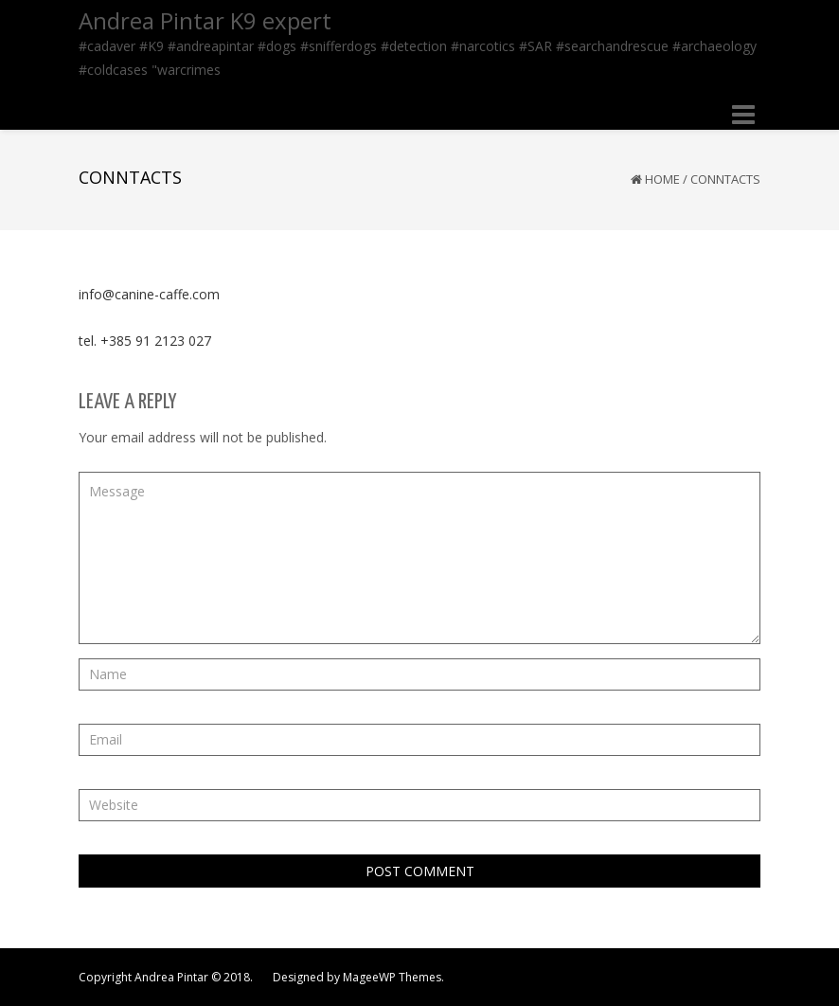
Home (662, 179)
